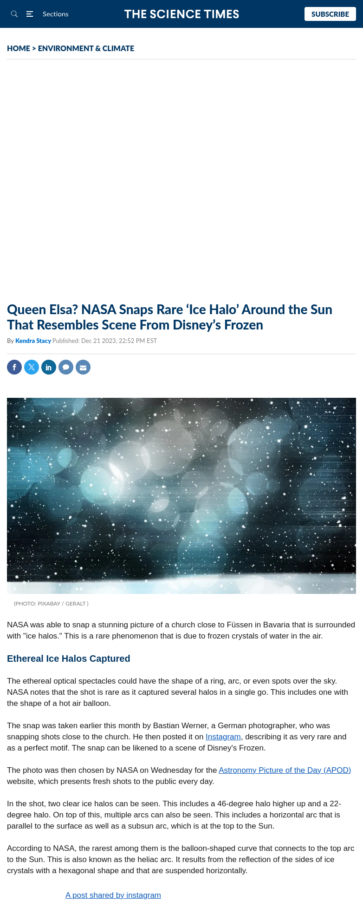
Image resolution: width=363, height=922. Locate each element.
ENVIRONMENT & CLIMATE (86, 48)
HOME (18, 48)
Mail (83, 367)
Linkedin (48, 367)
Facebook (14, 367)
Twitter (31, 367)
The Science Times (181, 14)
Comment (65, 367)
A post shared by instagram (113, 895)
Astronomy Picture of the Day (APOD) (285, 770)
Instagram (223, 736)
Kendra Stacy (33, 340)
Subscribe (330, 14)
